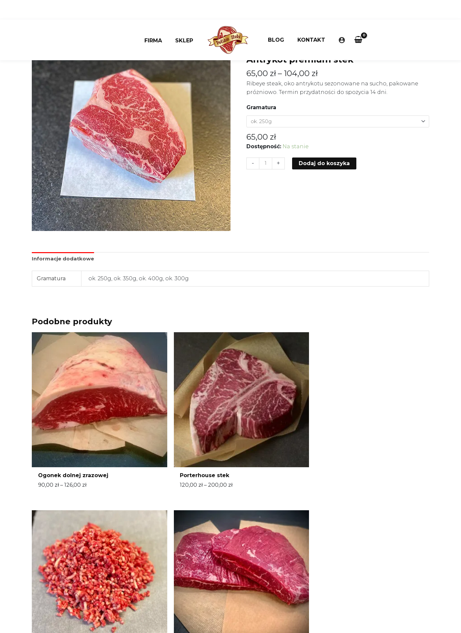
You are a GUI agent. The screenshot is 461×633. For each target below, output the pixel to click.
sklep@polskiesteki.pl (200, 546)
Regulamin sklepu (195, 564)
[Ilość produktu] (266, 164)
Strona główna (264, 45)
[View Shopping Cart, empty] (353, 20)
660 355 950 (194, 537)
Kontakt (307, 20)
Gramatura (261, 107)
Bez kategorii (302, 45)
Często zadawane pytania (205, 582)
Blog (275, 20)
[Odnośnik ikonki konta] (336, 20)
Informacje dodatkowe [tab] (64, 259)
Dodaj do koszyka (324, 163)
